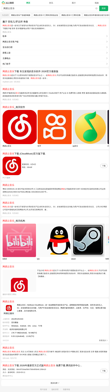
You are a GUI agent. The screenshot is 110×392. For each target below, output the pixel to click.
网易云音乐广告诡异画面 (20, 15)
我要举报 (66, 389)
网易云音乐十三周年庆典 (71, 15)
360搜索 (8, 3)
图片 (74, 3)
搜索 (104, 8)
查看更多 (102, 340)
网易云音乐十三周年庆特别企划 (46, 15)
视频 (97, 3)
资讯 (51, 3)
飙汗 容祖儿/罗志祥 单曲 (15, 21)
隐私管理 (55, 389)
